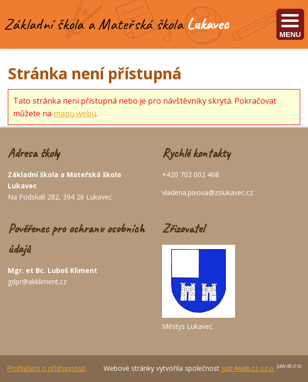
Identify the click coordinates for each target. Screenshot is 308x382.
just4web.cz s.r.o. (248, 368)
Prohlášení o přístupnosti (46, 368)
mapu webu (75, 113)
